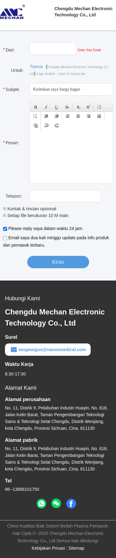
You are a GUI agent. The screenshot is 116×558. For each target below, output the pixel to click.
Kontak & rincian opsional (29, 208)
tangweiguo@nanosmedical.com (48, 349)
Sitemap (76, 548)
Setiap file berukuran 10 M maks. (37, 215)
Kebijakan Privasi (48, 548)
